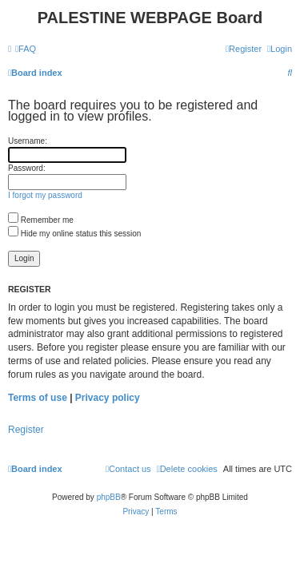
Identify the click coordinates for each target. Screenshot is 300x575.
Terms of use (37, 397)
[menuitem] (25, 48)
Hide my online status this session (74, 233)
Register (26, 429)
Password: (27, 168)
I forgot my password (45, 195)
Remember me (41, 220)
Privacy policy (107, 397)
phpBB (109, 497)
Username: (27, 141)
